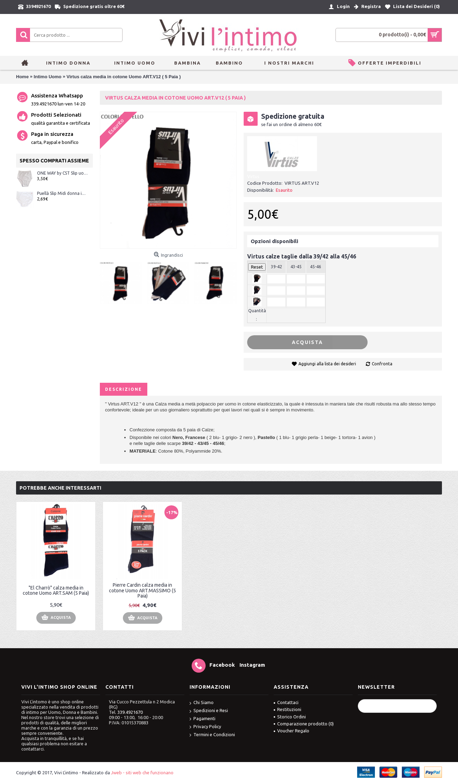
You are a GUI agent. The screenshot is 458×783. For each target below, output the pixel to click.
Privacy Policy (205, 727)
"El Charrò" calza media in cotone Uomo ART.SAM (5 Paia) (56, 590)
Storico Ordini (290, 716)
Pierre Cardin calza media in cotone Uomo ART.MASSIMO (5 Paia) (142, 590)
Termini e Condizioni (212, 735)
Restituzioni (287, 709)
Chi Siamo (202, 703)
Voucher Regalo (291, 730)
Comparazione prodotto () (304, 723)
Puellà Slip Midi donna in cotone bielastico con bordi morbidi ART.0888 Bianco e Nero (62, 193)
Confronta (382, 363)
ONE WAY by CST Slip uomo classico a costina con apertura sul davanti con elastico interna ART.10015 (62, 173)
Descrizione (123, 389)
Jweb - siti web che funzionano (142, 772)
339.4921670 (130, 712)
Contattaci (286, 702)
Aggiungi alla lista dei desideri (327, 363)
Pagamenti (202, 719)
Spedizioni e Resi (209, 711)
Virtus (253, 176)
